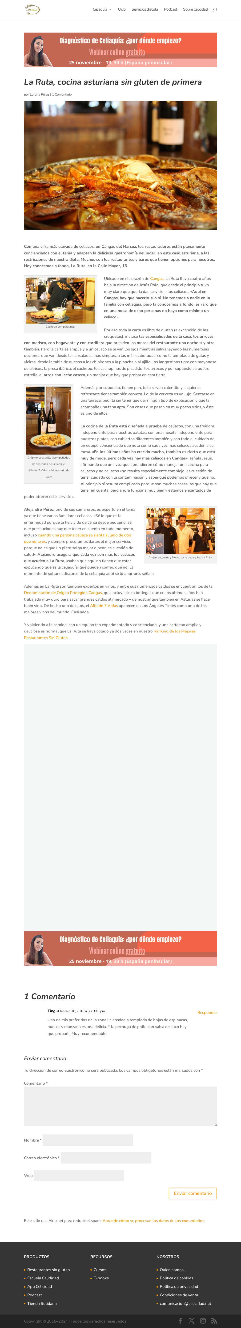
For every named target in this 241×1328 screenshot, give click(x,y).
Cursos (100, 1270)
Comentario (36, 1083)
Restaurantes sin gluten (48, 1270)
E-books (101, 1278)
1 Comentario (62, 94)
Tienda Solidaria (42, 1303)
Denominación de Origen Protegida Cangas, (63, 592)
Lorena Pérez (39, 94)
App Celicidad (39, 1286)
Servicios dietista (145, 10)
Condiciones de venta (179, 1295)
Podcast (170, 10)
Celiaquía (100, 10)
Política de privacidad (179, 1286)
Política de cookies (176, 1278)
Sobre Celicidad (195, 10)
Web (28, 1175)
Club (121, 10)
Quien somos (172, 1270)
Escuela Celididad (43, 1278)
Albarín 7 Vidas (104, 605)
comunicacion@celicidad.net (185, 1303)
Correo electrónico (42, 1158)
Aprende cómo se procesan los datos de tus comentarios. (154, 1220)
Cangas (157, 278)
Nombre (33, 1140)
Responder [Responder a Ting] (207, 1012)
